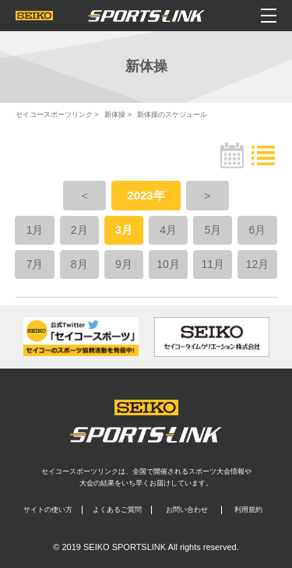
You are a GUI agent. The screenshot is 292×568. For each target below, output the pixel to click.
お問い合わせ (187, 509)
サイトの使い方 (47, 509)
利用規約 (248, 509)
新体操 (114, 114)
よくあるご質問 (117, 509)
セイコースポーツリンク (54, 114)
